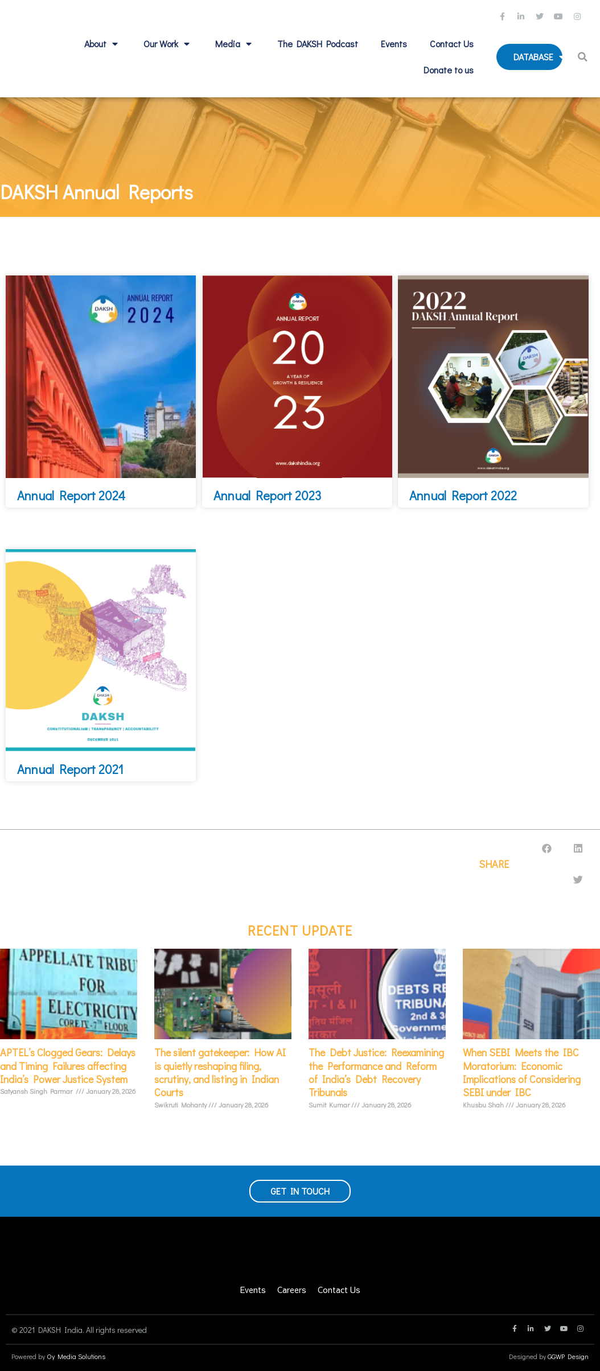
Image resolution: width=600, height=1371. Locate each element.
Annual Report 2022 (463, 495)
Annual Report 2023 (267, 495)
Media (234, 44)
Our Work (167, 44)
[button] (584, 56)
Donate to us (449, 70)
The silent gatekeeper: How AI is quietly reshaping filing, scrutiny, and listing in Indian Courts (220, 1072)
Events (394, 44)
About (102, 44)
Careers (291, 1289)
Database (540, 57)
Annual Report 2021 (70, 769)
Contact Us (452, 44)
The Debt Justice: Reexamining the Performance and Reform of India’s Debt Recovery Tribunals (376, 1072)
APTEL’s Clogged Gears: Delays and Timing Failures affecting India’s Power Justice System (67, 1065)
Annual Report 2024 (71, 495)
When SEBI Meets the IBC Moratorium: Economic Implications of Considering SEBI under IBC (522, 1072)
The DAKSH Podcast (317, 44)
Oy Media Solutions (76, 1356)
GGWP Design (568, 1356)
